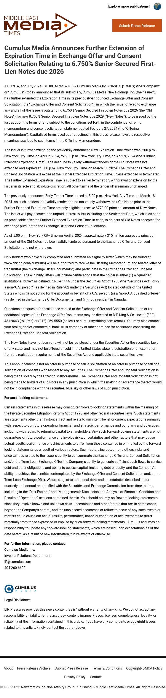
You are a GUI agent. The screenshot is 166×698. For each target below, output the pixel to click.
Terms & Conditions (107, 668)
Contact (96, 677)
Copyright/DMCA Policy (144, 668)
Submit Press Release (71, 668)
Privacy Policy (75, 677)
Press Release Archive (33, 668)
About (8, 668)
